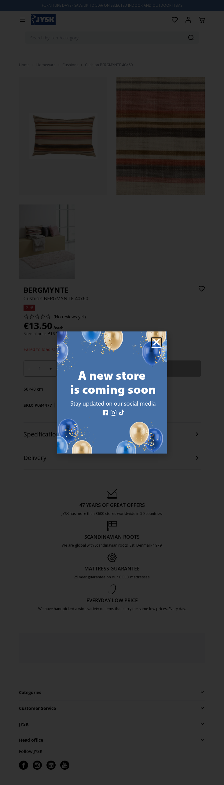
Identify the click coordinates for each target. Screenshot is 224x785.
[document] (112, 392)
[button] (156, 342)
